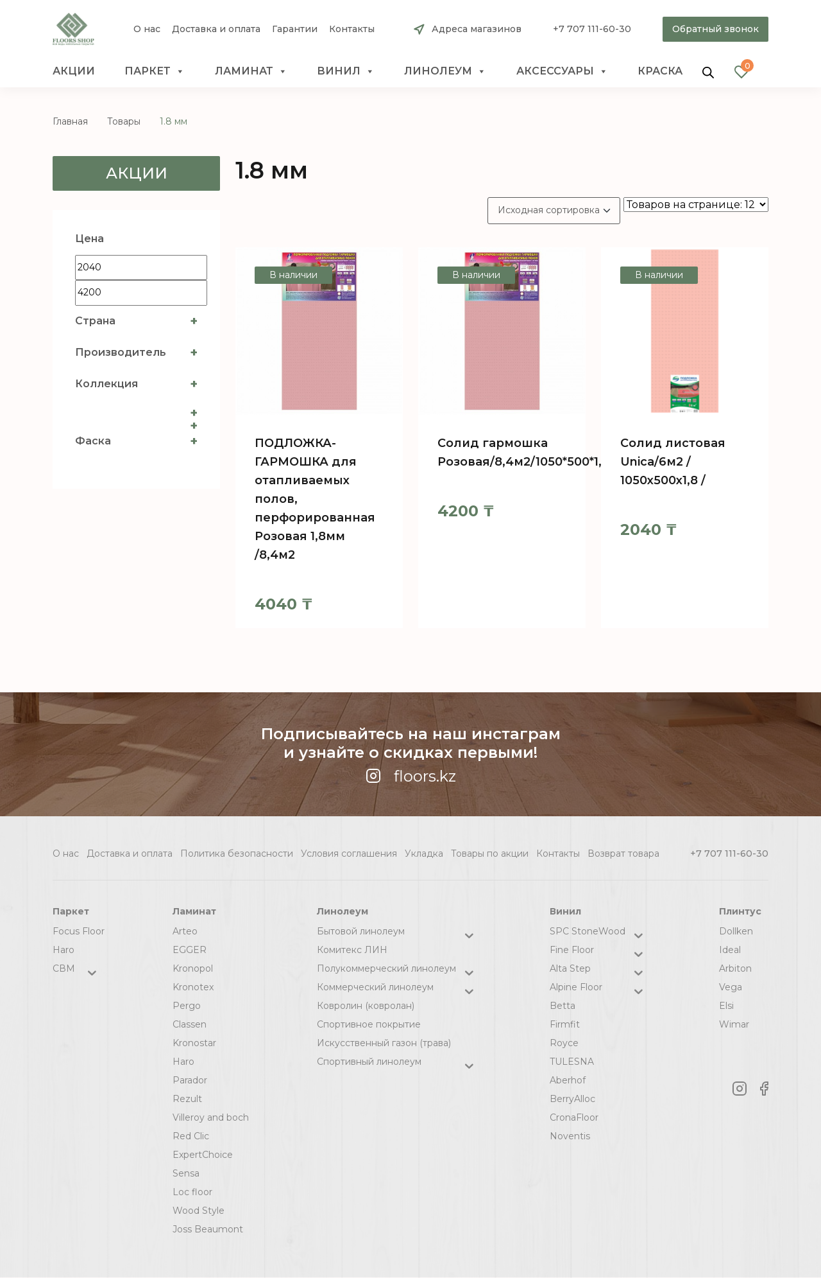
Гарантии (294, 29)
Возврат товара (623, 853)
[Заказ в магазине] (553, 210)
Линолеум (445, 71)
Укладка (424, 853)
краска (660, 71)
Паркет (154, 71)
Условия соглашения (349, 853)
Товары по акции (490, 853)
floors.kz (411, 776)
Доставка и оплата (216, 29)
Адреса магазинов (476, 29)
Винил (346, 71)
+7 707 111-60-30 (592, 29)
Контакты (352, 29)
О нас (146, 29)
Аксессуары (562, 71)
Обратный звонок (715, 29)
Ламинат (251, 71)
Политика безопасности (236, 853)
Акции (74, 71)
